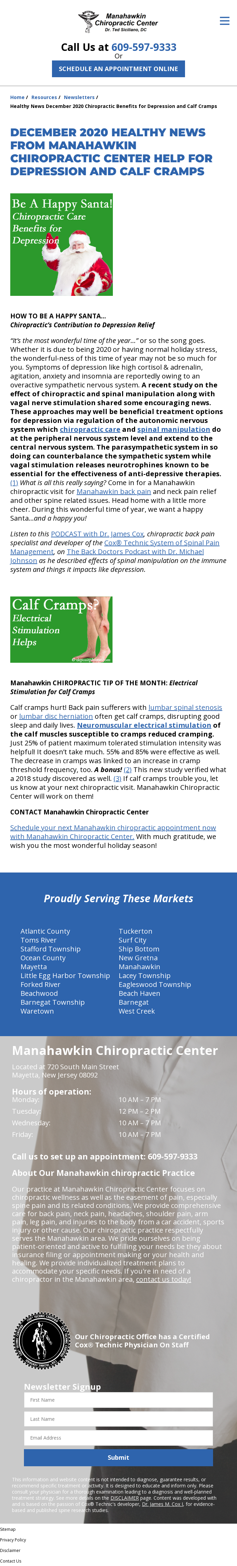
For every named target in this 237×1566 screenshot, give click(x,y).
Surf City (132, 940)
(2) (128, 769)
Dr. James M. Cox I (162, 1504)
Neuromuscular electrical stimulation (144, 725)
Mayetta (34, 966)
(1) (14, 482)
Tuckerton (136, 931)
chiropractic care (90, 429)
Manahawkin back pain (114, 491)
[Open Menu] (224, 20)
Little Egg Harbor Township (65, 975)
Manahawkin (139, 966)
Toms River (39, 940)
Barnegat (134, 1002)
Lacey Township (145, 975)
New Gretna (138, 957)
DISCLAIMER (124, 1498)
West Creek (137, 1011)
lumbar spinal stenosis (185, 707)
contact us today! (163, 1279)
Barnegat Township (53, 1002)
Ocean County (43, 957)
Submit (118, 1457)
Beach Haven (139, 993)
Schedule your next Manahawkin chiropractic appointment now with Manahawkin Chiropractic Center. (113, 832)
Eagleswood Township (155, 984)
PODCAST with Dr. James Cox (97, 533)
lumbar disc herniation (56, 716)
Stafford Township (51, 948)
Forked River (41, 984)
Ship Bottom (139, 948)
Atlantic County (45, 931)
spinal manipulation (173, 429)
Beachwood (39, 993)
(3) (117, 778)
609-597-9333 (143, 47)
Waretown (37, 1011)
